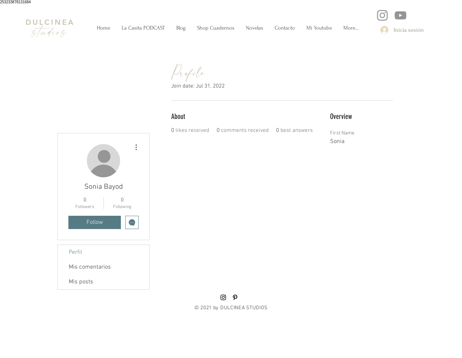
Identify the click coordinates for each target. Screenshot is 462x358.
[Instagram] (382, 15)
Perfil (75, 252)
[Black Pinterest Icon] (235, 297)
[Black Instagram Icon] (223, 297)
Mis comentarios (90, 267)
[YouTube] (400, 15)
